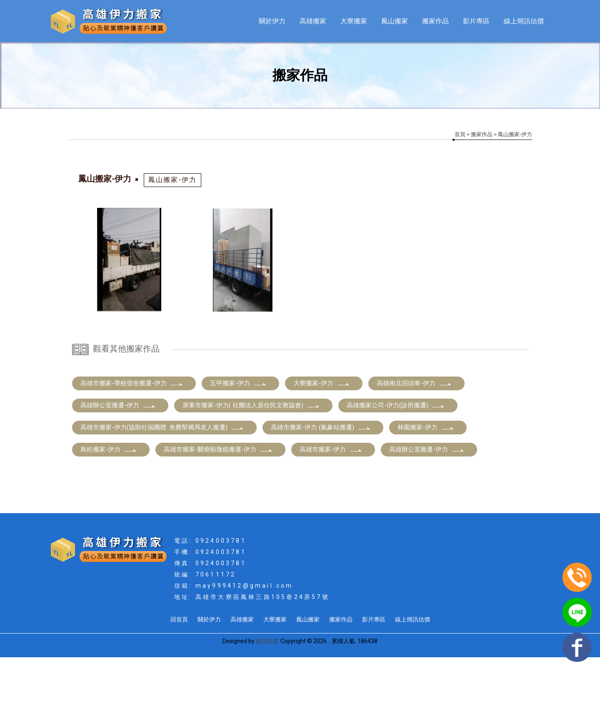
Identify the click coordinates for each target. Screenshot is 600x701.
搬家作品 (435, 21)
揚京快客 (267, 684)
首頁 (460, 134)
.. (329, 684)
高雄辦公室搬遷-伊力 (118, 449)
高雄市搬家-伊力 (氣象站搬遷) (321, 471)
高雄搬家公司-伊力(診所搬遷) (396, 449)
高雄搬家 (313, 21)
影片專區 (476, 21)
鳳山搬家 (394, 21)
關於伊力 (272, 21)
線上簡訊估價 (524, 21)
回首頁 (179, 663)
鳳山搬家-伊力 (172, 180)
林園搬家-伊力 (426, 471)
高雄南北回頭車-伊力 (414, 427)
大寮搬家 (353, 21)
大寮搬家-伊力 (321, 427)
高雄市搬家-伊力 (331, 493)
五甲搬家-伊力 (238, 427)
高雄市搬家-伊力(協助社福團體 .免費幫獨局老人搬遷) (162, 471)
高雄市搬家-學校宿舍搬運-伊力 (131, 427)
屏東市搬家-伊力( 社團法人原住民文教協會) (251, 449)
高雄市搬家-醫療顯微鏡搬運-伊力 (218, 493)
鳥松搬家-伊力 (108, 493)
